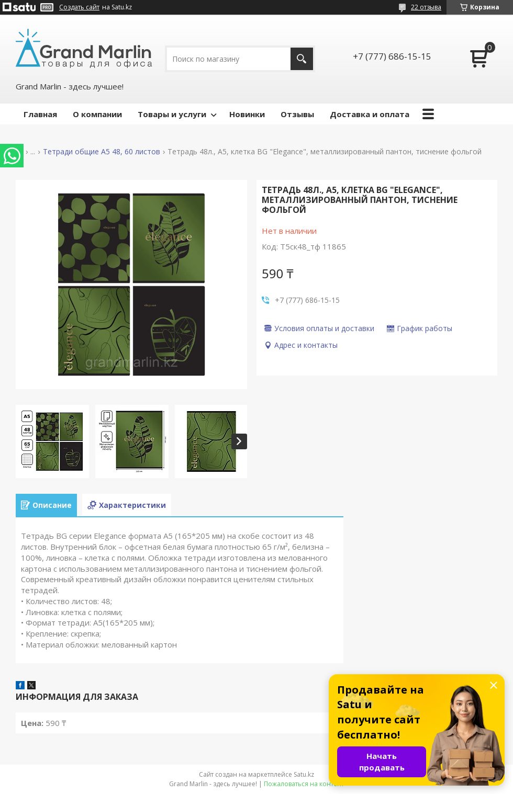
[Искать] (302, 59)
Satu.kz (304, 774)
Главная (40, 114)
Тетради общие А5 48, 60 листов (101, 151)
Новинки (247, 114)
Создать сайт (79, 7)
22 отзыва (426, 7)
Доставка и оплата (369, 114)
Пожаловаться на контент (304, 783)
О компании (97, 114)
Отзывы (297, 114)
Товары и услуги (172, 114)
